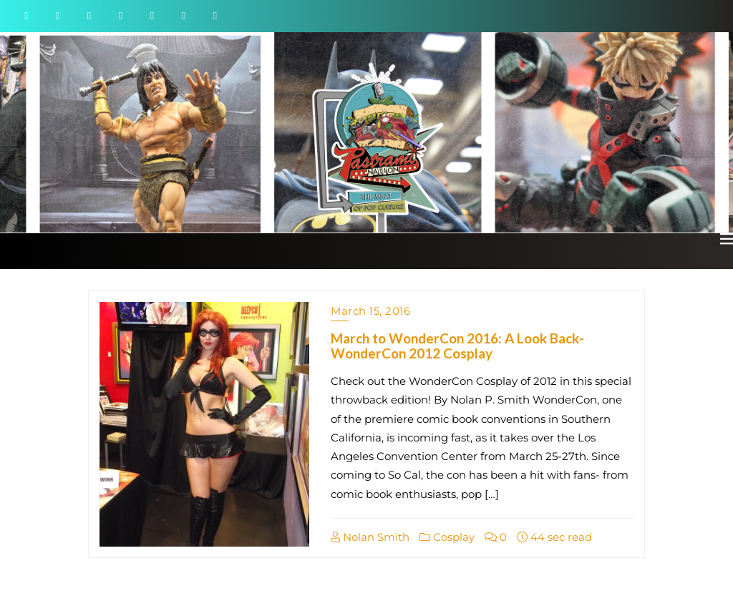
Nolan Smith (370, 537)
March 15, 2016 (370, 311)
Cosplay (447, 537)
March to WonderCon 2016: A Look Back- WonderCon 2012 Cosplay (457, 345)
